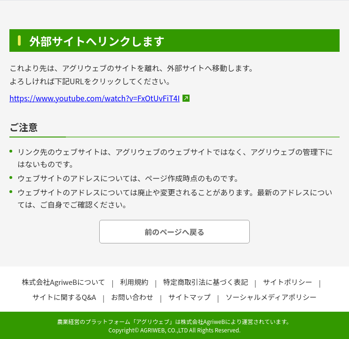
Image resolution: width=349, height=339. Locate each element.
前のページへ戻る (174, 231)
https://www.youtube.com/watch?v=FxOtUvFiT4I (94, 98)
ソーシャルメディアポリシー (271, 297)
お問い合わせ (132, 297)
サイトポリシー (287, 282)
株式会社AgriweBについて (63, 282)
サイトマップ (189, 297)
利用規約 (134, 282)
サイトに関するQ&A (64, 297)
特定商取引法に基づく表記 (205, 282)
